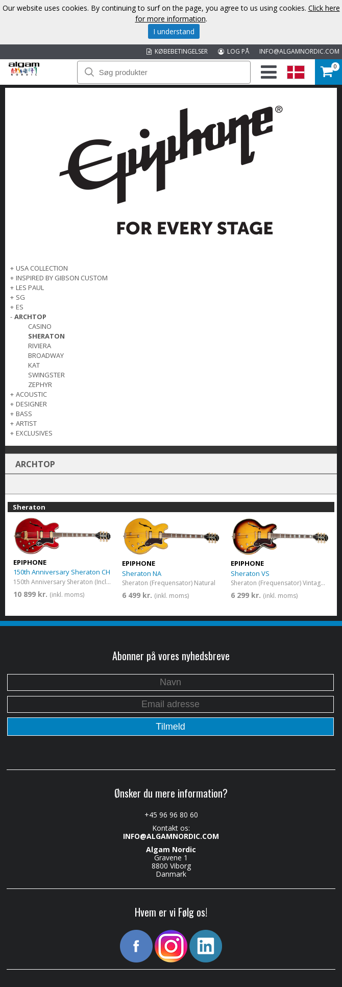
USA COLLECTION (42, 268)
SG (20, 297)
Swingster (46, 374)
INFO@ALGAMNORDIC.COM (299, 51)
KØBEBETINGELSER (177, 51)
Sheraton (46, 336)
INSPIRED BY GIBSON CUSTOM (62, 277)
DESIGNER (31, 403)
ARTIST (26, 423)
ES (19, 306)
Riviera (39, 345)
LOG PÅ (233, 51)
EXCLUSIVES (34, 433)
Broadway (46, 355)
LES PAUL (30, 287)
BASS (24, 413)
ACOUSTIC (31, 394)
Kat (34, 365)
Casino (40, 326)
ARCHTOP (30, 316)
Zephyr (40, 384)
